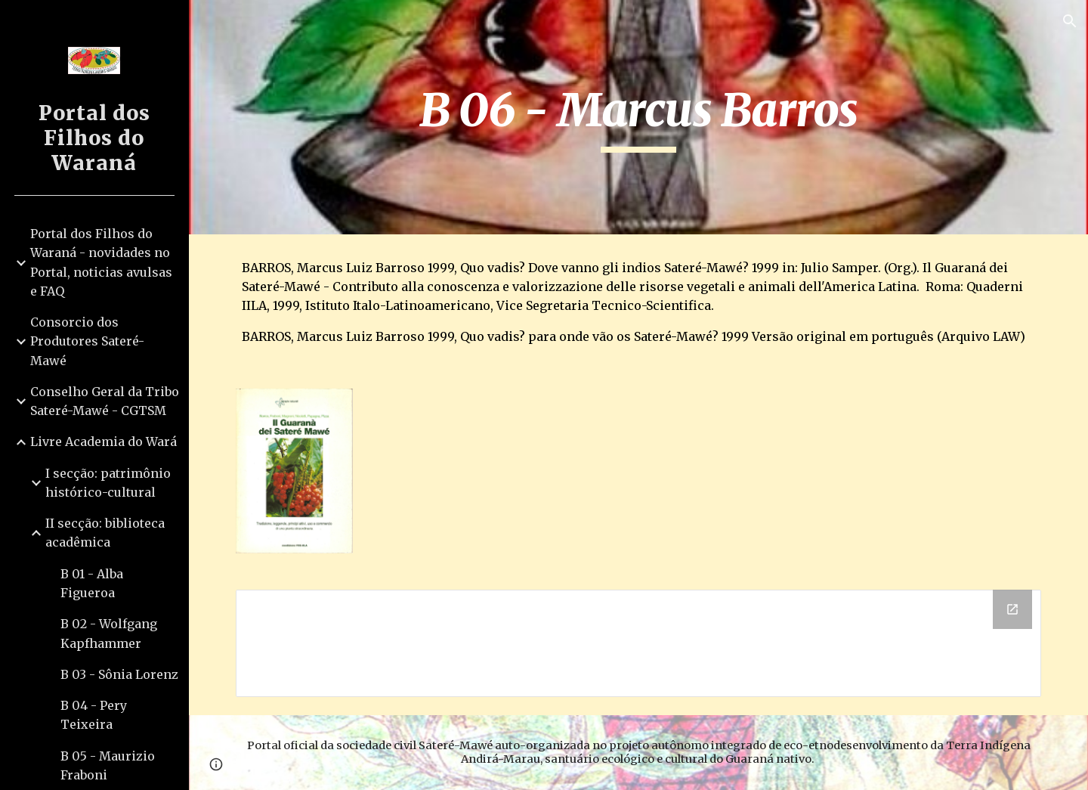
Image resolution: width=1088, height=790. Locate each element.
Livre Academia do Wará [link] (103, 441)
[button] (1070, 21)
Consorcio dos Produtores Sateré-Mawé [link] (87, 341)
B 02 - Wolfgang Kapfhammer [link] (108, 633)
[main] (638, 117)
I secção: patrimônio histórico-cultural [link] (108, 483)
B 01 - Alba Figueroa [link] (91, 583)
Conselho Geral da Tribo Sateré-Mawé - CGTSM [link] (104, 401)
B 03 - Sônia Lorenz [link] (119, 674)
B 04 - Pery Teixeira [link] (93, 715)
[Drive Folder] (639, 643)
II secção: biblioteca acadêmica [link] (105, 533)
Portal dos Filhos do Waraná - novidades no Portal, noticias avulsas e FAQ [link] (101, 262)
